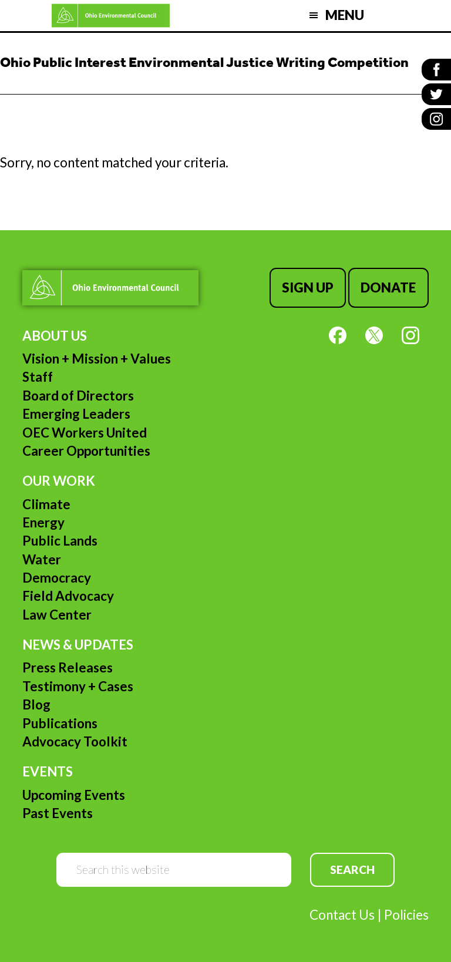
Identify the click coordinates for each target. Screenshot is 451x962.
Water (41, 559)
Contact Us (342, 915)
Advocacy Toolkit (74, 741)
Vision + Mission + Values (96, 358)
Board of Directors (78, 395)
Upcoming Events (73, 795)
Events (47, 771)
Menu (344, 15)
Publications (59, 723)
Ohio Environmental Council (110, 16)
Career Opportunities (86, 451)
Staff (37, 377)
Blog (36, 704)
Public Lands (59, 541)
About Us (54, 336)
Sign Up (308, 287)
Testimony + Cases (77, 686)
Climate (46, 504)
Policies (406, 915)
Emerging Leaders (76, 414)
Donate (388, 287)
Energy (43, 522)
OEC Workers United (84, 432)
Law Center (57, 615)
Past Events (57, 813)
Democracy (56, 578)
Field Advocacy (68, 596)
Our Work (58, 481)
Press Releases (67, 667)
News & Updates (77, 644)
